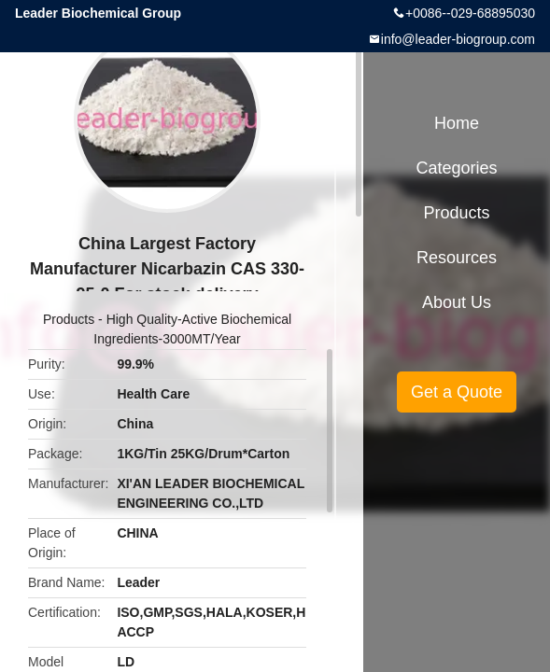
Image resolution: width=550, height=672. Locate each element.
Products (68, 319)
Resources (456, 257)
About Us (456, 302)
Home (456, 123)
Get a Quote (456, 392)
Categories (456, 168)
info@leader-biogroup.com (458, 39)
